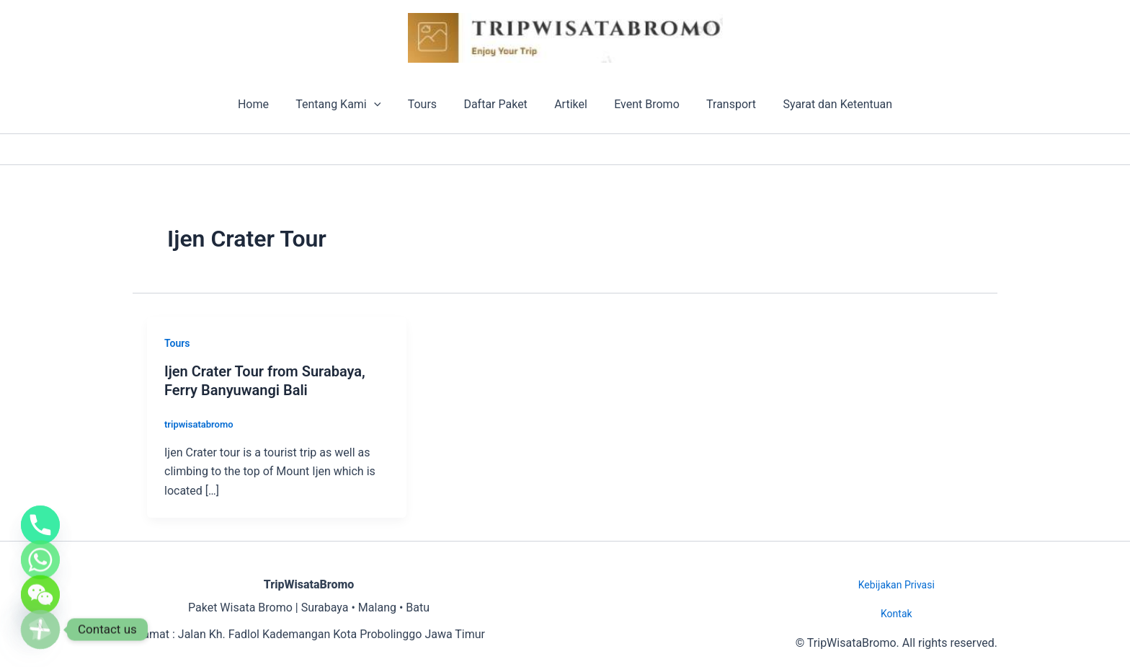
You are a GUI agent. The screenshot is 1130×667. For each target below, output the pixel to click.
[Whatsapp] (40, 540)
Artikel (569, 104)
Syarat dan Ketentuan (824, 104)
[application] (383, 104)
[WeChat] (40, 584)
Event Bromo (641, 104)
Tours (428, 104)
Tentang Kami (348, 104)
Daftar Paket (497, 104)
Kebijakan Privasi (896, 585)
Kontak (896, 613)
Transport (722, 104)
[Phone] (40, 495)
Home (266, 104)
